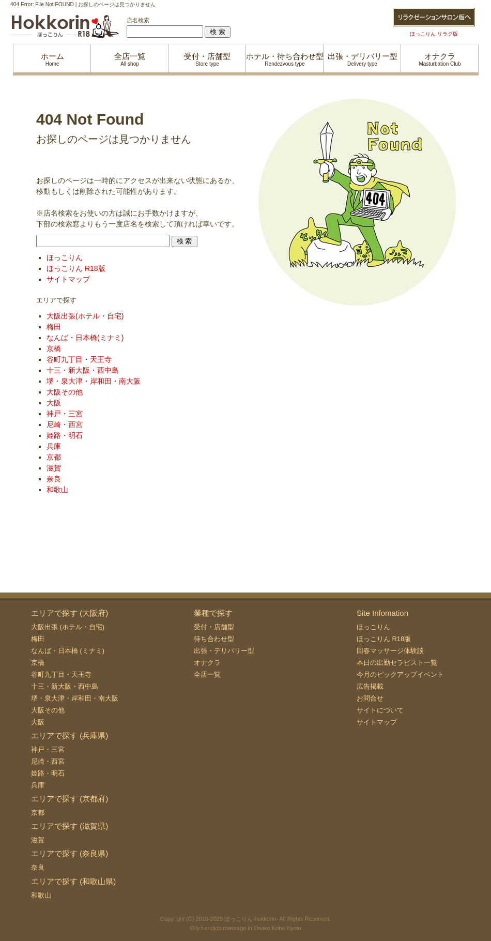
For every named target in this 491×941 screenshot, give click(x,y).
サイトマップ (68, 279)
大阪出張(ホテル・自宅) (85, 316)
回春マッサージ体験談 (390, 651)
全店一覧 (207, 674)
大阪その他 (65, 392)
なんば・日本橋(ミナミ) (85, 337)
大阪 (54, 403)
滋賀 (54, 468)
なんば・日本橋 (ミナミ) (67, 651)
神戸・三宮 (65, 413)
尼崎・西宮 (65, 424)
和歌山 (57, 489)
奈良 (54, 479)
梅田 (54, 327)
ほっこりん (65, 257)
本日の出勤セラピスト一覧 (397, 662)
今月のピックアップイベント (400, 674)
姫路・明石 (65, 435)
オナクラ (207, 662)
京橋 (54, 348)
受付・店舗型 (214, 627)
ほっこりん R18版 (76, 268)
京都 (54, 457)
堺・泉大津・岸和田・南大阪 (94, 381)
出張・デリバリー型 (224, 651)
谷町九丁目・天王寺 (79, 359)
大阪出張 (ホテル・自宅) (67, 627)
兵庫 (54, 446)
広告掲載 (370, 686)
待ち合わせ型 (214, 639)
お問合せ (370, 698)
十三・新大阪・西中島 (83, 370)
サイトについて (380, 710)
